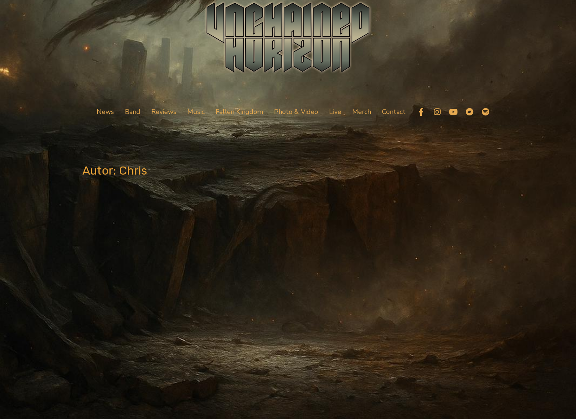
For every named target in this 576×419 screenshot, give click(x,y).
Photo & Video (296, 111)
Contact (394, 111)
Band (132, 111)
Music (196, 111)
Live (335, 111)
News (105, 111)
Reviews (163, 111)
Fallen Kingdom (239, 111)
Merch (361, 111)
